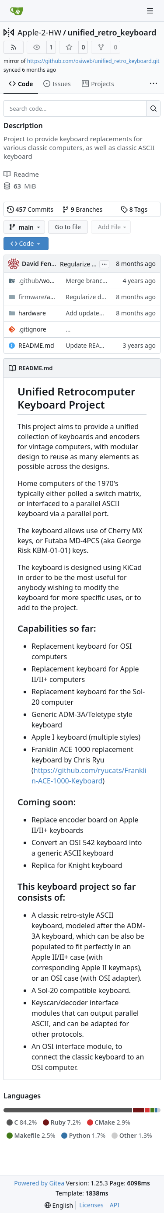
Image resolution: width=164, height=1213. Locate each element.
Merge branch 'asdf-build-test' (109, 280)
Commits (30, 209)
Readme (21, 174)
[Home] (16, 11)
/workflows (37, 280)
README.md (36, 345)
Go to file (68, 227)
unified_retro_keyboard (112, 32)
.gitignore (32, 329)
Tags (134, 209)
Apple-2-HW (39, 32)
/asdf (37, 297)
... (104, 263)
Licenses (91, 1205)
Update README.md (95, 345)
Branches (82, 209)
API (114, 1205)
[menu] (59, 1205)
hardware (32, 313)
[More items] (154, 84)
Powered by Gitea (39, 1183)
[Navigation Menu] (151, 10)
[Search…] (153, 108)
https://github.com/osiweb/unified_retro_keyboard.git (93, 61)
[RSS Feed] (13, 47)
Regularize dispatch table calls (109, 297)
